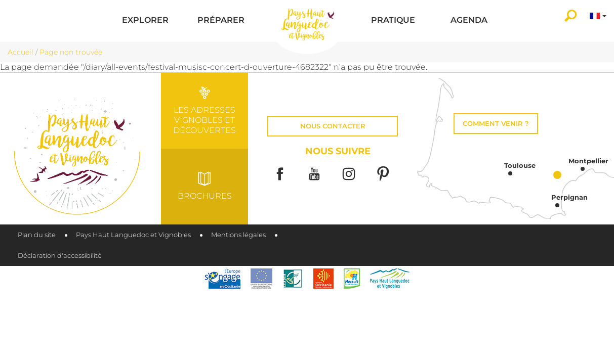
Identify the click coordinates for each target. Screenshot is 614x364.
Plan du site (37, 235)
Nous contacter (332, 126)
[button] (145, 21)
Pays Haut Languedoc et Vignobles (133, 235)
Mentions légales (238, 235)
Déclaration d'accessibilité (60, 255)
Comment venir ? (496, 123)
